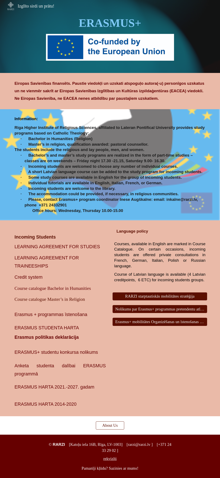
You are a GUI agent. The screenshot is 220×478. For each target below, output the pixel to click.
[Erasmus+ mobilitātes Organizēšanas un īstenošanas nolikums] (160, 321)
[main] (110, 23)
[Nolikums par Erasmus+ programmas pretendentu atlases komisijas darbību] (160, 309)
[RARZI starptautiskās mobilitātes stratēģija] (160, 296)
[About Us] (110, 425)
